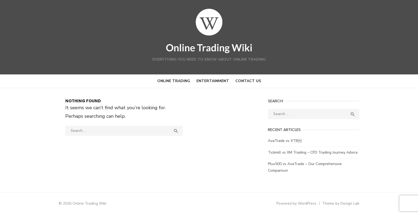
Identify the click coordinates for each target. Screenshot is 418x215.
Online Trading (173, 80)
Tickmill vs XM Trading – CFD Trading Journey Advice (314, 152)
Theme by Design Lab (345, 203)
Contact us (248, 80)
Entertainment (212, 80)
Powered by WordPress (301, 203)
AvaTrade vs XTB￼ (286, 140)
